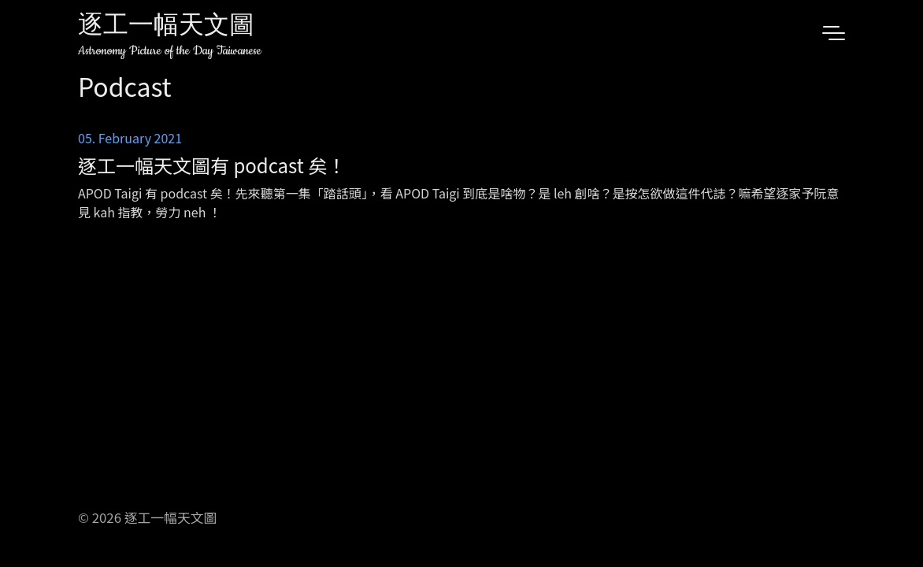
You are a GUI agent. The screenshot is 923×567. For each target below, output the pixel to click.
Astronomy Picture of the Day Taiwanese (169, 51)
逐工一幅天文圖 (166, 27)
